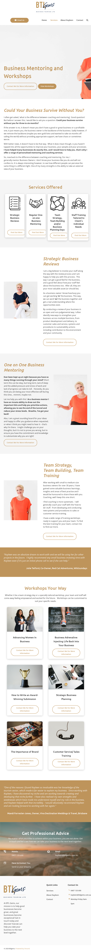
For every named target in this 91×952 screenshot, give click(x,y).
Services (53, 20)
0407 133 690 (17, 855)
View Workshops (45, 85)
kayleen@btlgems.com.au (66, 855)
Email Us (14, 19)
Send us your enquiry (21, 866)
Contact (79, 20)
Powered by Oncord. (23, 948)
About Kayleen (67, 20)
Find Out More (16, 231)
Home (44, 20)
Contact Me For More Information (19, 84)
